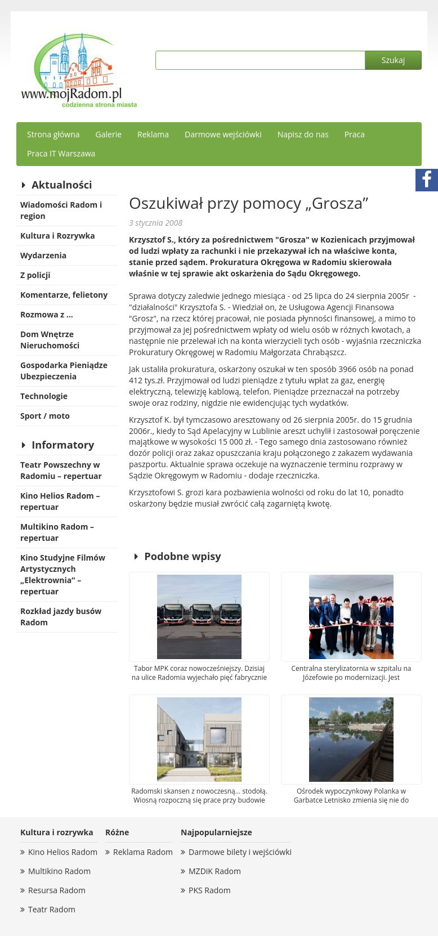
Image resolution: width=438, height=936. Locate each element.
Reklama (153, 134)
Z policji (35, 275)
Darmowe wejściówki (223, 134)
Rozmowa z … (46, 314)
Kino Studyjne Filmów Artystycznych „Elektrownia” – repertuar (62, 574)
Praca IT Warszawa (61, 153)
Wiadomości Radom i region (61, 210)
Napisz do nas (303, 134)
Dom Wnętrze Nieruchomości (49, 340)
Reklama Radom (143, 852)
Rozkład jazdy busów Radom (60, 617)
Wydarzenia (43, 255)
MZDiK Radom (215, 871)
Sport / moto (45, 415)
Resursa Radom (57, 890)
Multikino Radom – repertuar (57, 532)
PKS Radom (210, 890)
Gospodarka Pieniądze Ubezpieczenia (64, 371)
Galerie (109, 134)
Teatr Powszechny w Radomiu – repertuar (61, 470)
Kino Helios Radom (62, 852)
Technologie (44, 396)
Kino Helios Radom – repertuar (60, 501)
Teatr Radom (51, 909)
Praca (355, 134)
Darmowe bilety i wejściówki (240, 852)
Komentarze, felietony (64, 294)
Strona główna (53, 134)
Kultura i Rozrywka (57, 235)
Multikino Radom (59, 871)
